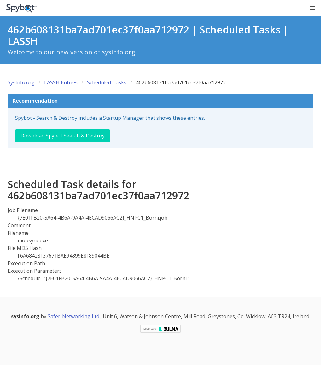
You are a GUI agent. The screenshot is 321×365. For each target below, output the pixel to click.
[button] (313, 8)
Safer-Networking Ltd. (74, 316)
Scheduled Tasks (106, 82)
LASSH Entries (61, 82)
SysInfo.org (21, 82)
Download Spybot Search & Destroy (62, 135)
